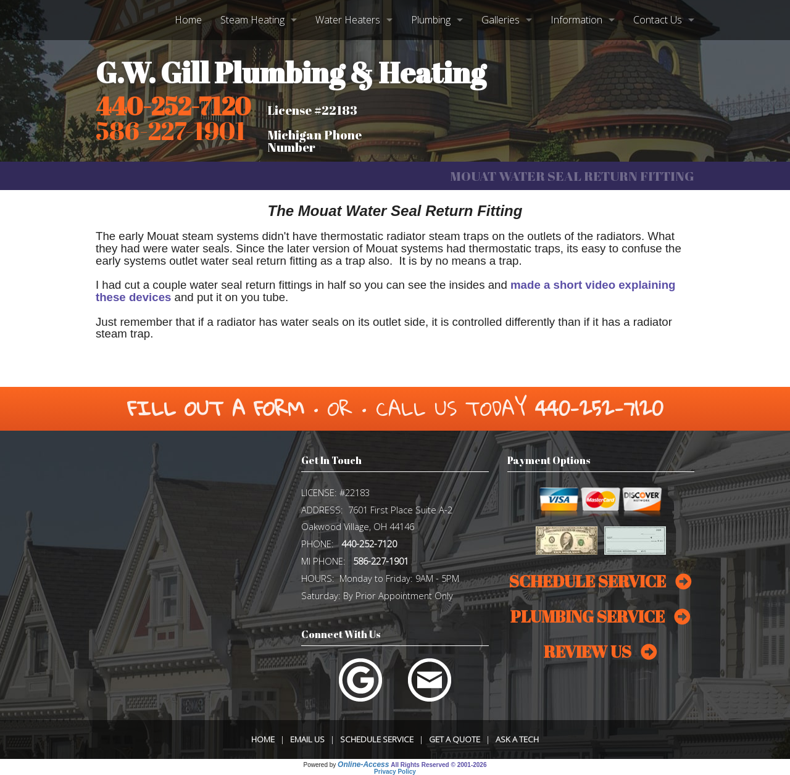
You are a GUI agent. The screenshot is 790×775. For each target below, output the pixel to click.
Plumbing (431, 20)
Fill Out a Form (215, 408)
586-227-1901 (381, 561)
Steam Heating (252, 20)
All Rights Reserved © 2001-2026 (438, 764)
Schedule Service (377, 739)
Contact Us (657, 20)
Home (188, 20)
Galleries (500, 20)
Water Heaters (347, 20)
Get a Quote (454, 739)
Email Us (307, 739)
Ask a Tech (517, 739)
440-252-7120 (173, 106)
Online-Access (363, 764)
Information (576, 20)
